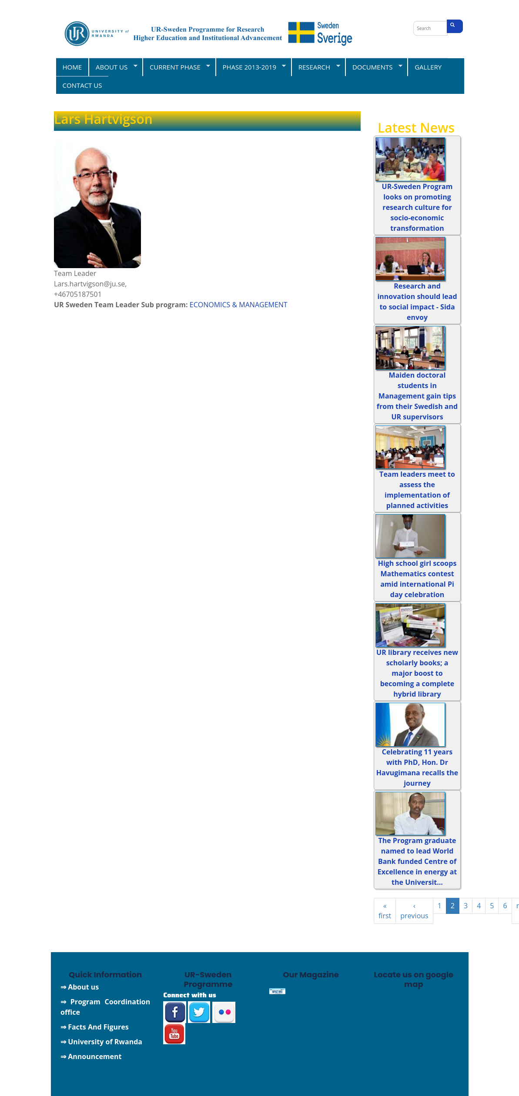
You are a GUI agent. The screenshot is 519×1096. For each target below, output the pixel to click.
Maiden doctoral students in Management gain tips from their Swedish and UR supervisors (417, 396)
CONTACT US (82, 85)
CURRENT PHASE (176, 66)
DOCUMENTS (373, 66)
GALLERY (428, 67)
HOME (72, 67)
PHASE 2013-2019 (250, 66)
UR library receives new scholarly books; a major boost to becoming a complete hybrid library (417, 673)
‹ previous (414, 910)
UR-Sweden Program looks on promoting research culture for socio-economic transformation (417, 207)
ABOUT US (112, 66)
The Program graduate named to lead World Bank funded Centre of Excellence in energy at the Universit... (417, 861)
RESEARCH (315, 66)
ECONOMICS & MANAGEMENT (239, 304)
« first (384, 910)
